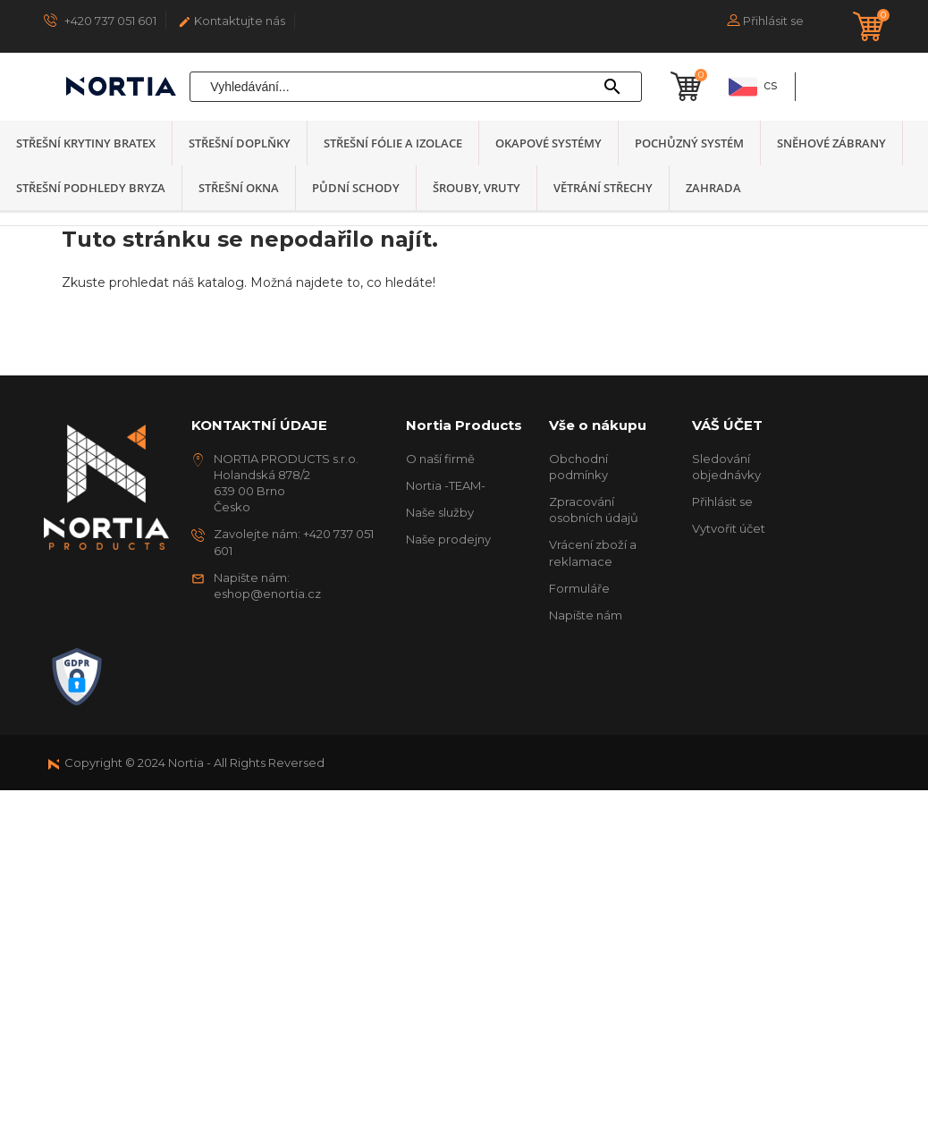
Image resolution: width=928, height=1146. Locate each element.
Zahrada (713, 188)
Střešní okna (238, 188)
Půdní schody (356, 188)
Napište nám (585, 615)
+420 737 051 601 (100, 20)
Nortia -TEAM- (445, 485)
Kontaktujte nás (231, 21)
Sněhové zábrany (831, 143)
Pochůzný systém (689, 143)
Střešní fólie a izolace (393, 143)
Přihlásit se (722, 501)
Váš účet (727, 425)
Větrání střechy (603, 188)
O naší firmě (440, 458)
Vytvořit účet (728, 528)
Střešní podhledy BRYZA (90, 188)
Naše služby (440, 512)
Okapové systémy (548, 143)
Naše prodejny (448, 539)
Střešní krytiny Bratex (86, 143)
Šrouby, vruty (476, 188)
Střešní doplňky (240, 143)
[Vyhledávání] (415, 87)
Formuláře (579, 588)
